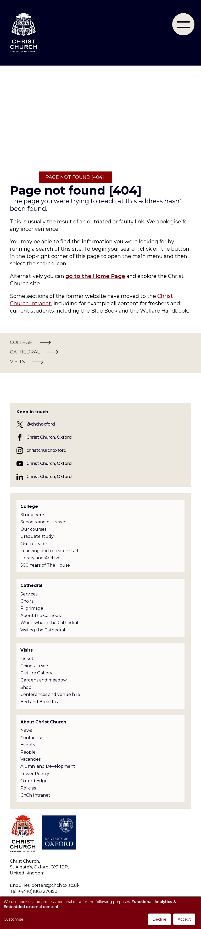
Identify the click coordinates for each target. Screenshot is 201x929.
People (28, 752)
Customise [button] (13, 919)
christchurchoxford (46, 450)
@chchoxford (40, 424)
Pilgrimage (31, 608)
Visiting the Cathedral (42, 629)
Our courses (33, 529)
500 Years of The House (45, 565)
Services (28, 594)
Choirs (26, 601)
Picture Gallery (36, 672)
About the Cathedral (42, 615)
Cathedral (31, 585)
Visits (26, 650)
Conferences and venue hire (50, 694)
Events (27, 744)
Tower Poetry (34, 773)
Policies (28, 788)
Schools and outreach (43, 521)
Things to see (34, 665)
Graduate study (37, 536)
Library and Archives (41, 557)
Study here (32, 514)
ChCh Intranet (35, 795)
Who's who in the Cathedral (49, 622)
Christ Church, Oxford (49, 437)
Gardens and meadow (43, 680)
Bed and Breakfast (39, 701)
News (26, 730)
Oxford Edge (34, 780)
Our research (34, 543)
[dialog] (100, 913)
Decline (159, 919)
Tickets (27, 658)
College (29, 506)
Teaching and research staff (49, 550)
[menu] (183, 24)
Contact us (31, 737)
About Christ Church (43, 721)
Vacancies (30, 759)
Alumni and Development (47, 766)
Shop (25, 687)
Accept (184, 919)
